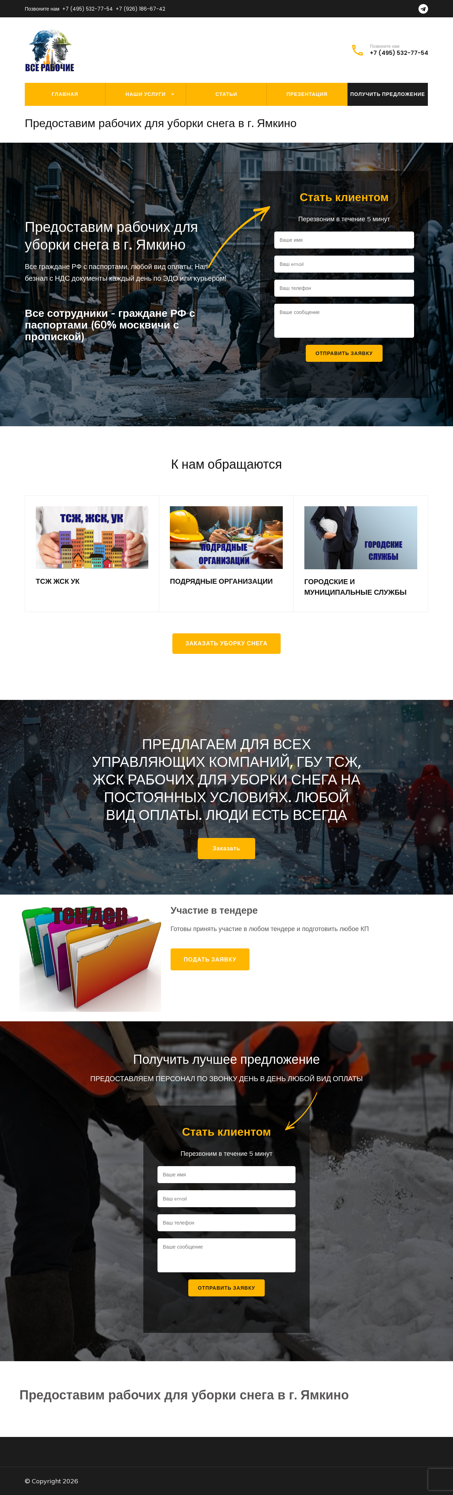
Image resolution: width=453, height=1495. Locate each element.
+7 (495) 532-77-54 (87, 8)
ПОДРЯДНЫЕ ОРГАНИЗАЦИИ (221, 581)
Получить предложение (387, 94)
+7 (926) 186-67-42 (140, 8)
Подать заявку (210, 959)
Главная (65, 94)
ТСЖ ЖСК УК (58, 581)
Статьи (226, 94)
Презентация (306, 94)
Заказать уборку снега (226, 643)
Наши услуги (146, 94)
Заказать (226, 848)
